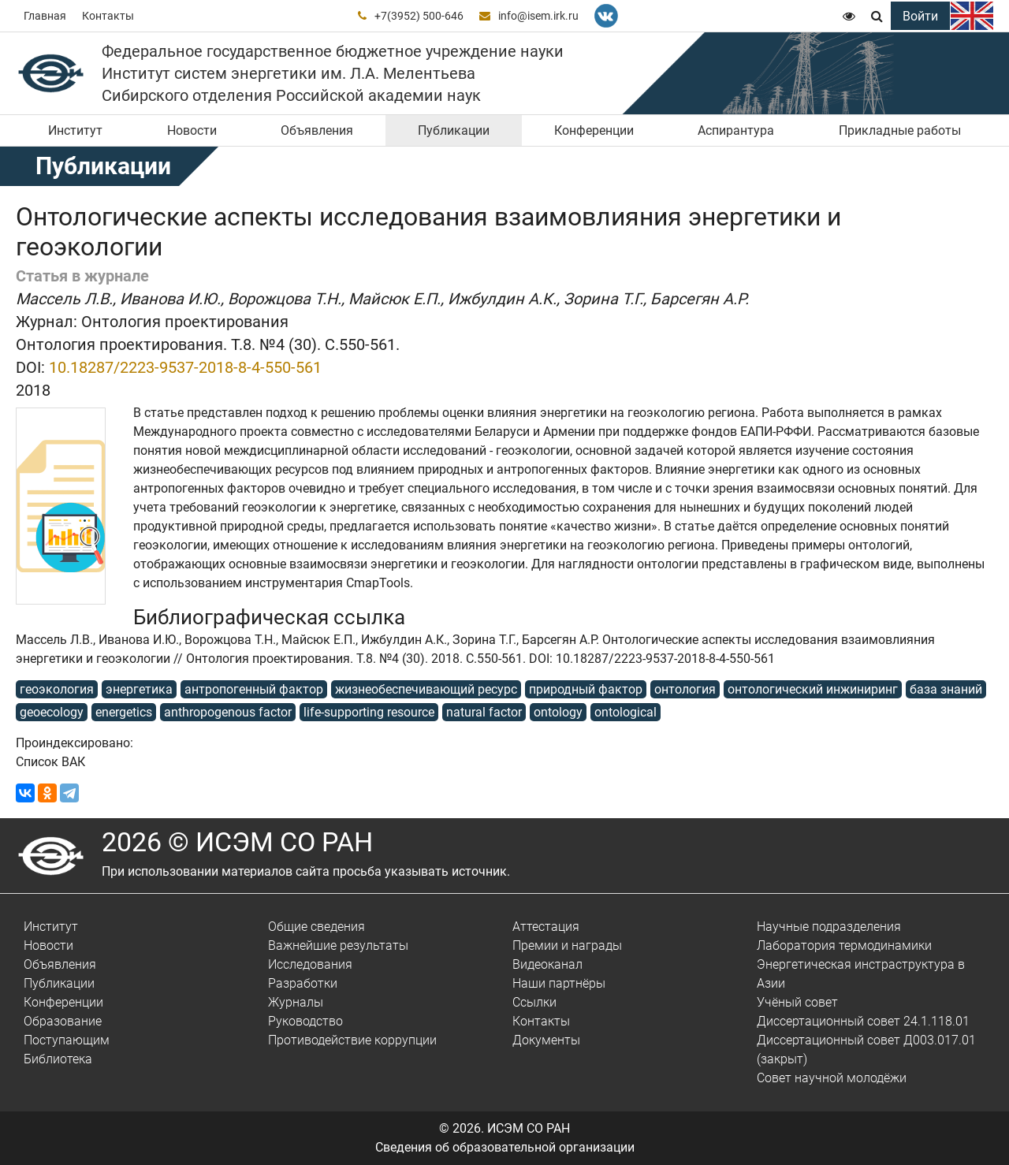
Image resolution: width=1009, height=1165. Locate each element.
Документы (546, 1040)
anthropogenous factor (228, 712)
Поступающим (67, 1040)
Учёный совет (797, 1002)
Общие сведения (316, 926)
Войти (920, 16)
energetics (123, 712)
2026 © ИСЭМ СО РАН (237, 842)
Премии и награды (567, 945)
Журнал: (46, 321)
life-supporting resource (368, 712)
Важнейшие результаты (338, 945)
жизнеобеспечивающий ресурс (426, 689)
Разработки (302, 983)
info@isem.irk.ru (538, 15)
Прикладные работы (900, 130)
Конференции (594, 130)
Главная (45, 15)
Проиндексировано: (74, 742)
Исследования (310, 964)
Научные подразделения (829, 926)
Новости (192, 130)
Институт (75, 130)
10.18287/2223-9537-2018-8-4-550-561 (185, 367)
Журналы (295, 1002)
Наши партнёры (558, 983)
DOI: (30, 367)
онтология (685, 689)
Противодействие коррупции (352, 1040)
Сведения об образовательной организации (505, 1147)
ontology (558, 712)
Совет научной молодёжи (832, 1077)
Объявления (317, 130)
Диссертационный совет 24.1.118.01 (863, 1021)
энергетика (139, 689)
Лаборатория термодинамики (844, 945)
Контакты (108, 15)
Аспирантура (736, 130)
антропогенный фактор (253, 689)
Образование (63, 1021)
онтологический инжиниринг (813, 689)
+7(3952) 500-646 (419, 15)
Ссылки (534, 1002)
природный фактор (585, 689)
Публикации (454, 130)
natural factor (484, 712)
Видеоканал (547, 964)
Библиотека (58, 1058)
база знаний (946, 689)
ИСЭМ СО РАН (528, 1128)
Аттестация (545, 926)
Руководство (305, 1021)
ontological (625, 712)
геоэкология (57, 689)
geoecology (52, 712)
